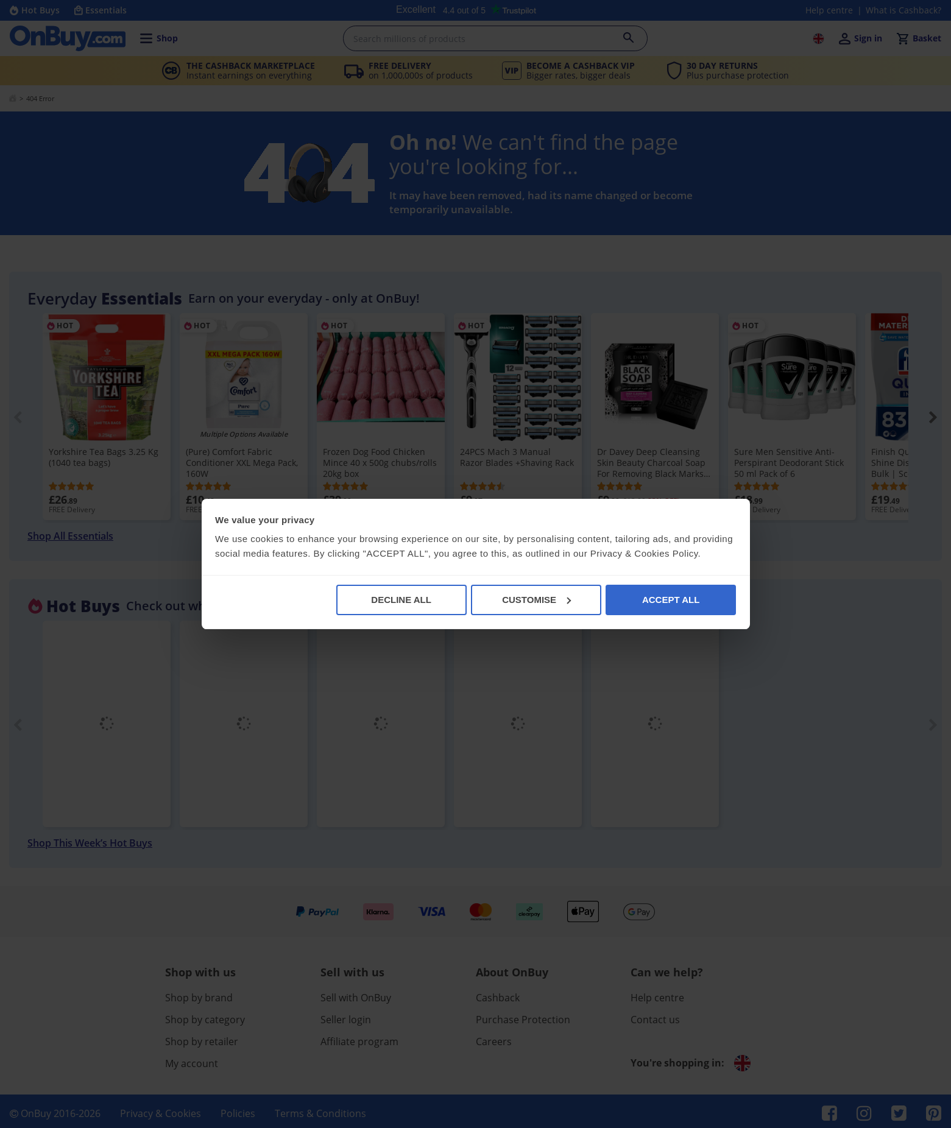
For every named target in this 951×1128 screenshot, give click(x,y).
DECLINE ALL (401, 599)
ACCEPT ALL (670, 599)
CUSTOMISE (536, 599)
